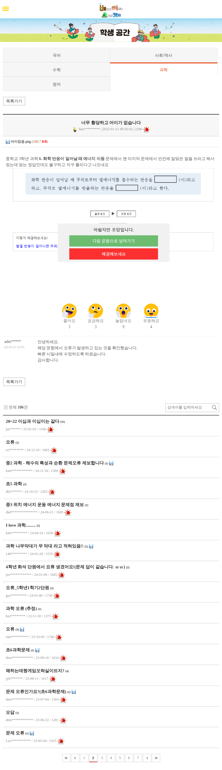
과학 (164, 69)
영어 (57, 84)
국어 (57, 55)
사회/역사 (163, 55)
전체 (13, 407)
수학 (57, 69)
